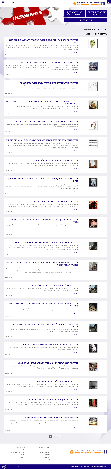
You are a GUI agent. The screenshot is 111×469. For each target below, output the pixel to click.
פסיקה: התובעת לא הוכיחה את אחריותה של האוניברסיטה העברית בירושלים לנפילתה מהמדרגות (42, 304)
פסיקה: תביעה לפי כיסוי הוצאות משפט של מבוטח (57, 160)
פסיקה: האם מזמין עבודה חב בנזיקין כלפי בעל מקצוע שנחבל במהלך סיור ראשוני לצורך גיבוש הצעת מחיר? (42, 102)
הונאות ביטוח (46, 450)
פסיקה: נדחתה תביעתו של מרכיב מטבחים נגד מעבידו (56, 381)
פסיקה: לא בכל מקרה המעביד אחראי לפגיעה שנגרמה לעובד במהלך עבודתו (46, 121)
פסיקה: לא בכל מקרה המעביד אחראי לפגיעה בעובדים (55, 201)
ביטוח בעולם (46, 457)
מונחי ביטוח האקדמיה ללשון (17, 452)
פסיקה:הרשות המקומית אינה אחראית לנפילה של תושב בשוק (52, 399)
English (14, 2)
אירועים (23, 457)
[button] (8, 2)
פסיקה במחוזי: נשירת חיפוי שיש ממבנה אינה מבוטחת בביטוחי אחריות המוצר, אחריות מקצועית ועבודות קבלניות (42, 263)
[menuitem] (96, 13)
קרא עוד (76, 52)
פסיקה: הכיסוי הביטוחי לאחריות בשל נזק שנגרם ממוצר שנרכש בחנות (49, 82)
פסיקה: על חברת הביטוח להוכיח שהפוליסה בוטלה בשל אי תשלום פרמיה (47, 363)
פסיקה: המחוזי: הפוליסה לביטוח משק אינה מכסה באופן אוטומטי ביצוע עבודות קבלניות (45, 325)
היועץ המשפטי (21, 447)
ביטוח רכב (47, 455)
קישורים (22, 455)
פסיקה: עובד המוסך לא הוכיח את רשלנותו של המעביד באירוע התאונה (49, 62)
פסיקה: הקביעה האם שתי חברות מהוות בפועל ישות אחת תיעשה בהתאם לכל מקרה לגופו (43, 41)
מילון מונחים (21, 450)
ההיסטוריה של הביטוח (44, 447)
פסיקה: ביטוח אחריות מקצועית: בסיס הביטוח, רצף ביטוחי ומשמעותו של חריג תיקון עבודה (43, 179)
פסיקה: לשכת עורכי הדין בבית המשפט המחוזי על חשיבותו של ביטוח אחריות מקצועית (42, 140)
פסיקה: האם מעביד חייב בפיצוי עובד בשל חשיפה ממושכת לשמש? (50, 417)
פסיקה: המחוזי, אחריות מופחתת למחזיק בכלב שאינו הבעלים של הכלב (48, 344)
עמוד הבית (104, 30)
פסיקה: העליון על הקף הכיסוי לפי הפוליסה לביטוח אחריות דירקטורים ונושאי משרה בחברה (43, 220)
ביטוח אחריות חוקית (95, 34)
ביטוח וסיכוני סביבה (44, 452)
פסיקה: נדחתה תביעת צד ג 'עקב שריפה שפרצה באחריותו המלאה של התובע (46, 242)
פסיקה (98, 30)
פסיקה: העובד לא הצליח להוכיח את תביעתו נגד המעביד (55, 285)
